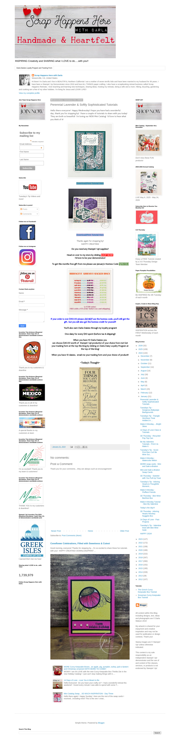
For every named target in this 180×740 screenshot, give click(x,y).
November (145, 360)
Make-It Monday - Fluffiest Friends (148, 491)
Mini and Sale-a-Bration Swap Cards (150, 471)
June (143, 378)
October (144, 363)
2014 (140, 572)
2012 (140, 579)
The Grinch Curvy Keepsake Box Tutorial (147, 591)
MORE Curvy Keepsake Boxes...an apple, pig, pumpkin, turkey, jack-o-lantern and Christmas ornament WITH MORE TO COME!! (96, 668)
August (144, 371)
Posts (23, 209)
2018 (140, 557)
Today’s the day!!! (147, 508)
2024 (140, 353)
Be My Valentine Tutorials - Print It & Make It (149, 444)
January (144, 396)
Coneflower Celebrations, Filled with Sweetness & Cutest (80, 543)
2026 (140, 346)
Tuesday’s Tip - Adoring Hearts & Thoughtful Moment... (150, 484)
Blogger (101, 723)
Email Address (31, 144)
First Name (24, 152)
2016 (140, 565)
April (143, 385)
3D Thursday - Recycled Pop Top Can (150, 437)
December (145, 356)
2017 (140, 561)
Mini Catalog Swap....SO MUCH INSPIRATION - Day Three (88, 694)
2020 (140, 550)
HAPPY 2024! (146, 534)
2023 (140, 539)
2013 (140, 576)
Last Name (24, 159)
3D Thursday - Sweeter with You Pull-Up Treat (150, 477)
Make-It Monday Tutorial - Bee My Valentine (150, 503)
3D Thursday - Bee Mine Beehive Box (150, 497)
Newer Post (56, 531)
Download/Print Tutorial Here (90, 183)
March (143, 389)
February (145, 393)
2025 (140, 349)
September (145, 367)
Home (90, 531)
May (143, 382)
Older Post (124, 531)
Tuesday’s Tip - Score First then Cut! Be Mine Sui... (149, 452)
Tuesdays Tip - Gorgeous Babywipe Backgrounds (149, 410)
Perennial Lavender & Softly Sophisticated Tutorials (149, 401)
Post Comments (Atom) (71, 535)
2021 (140, 546)
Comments (26, 214)
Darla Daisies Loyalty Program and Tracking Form (34, 68)
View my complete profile (29, 93)
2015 (140, 568)
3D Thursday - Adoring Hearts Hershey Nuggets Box (149, 513)
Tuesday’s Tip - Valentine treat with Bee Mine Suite (150, 527)
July (143, 374)
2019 (140, 554)
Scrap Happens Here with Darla (48, 75)
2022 (140, 543)
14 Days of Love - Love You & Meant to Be (81, 680)
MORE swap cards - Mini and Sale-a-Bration (150, 465)
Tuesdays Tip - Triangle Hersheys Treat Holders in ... (150, 418)
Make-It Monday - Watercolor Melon (148, 459)
